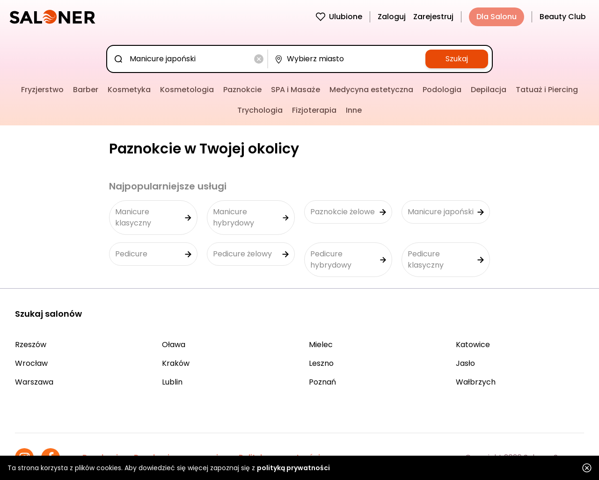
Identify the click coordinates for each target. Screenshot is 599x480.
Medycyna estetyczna (371, 89)
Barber (85, 89)
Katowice (473, 344)
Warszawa (34, 382)
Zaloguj (392, 16)
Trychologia (260, 110)
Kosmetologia (187, 89)
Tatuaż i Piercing (547, 89)
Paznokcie (242, 89)
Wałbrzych (476, 382)
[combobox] (189, 59)
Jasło (465, 363)
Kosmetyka (129, 89)
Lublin (172, 382)
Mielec (321, 344)
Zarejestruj (433, 16)
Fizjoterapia (314, 110)
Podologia (442, 89)
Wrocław (31, 363)
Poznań (322, 382)
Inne (354, 110)
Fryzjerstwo (42, 89)
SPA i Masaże (295, 89)
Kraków (176, 363)
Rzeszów (30, 344)
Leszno (321, 363)
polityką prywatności (293, 468)
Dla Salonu (496, 16)
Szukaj (457, 58)
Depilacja (488, 89)
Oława (173, 344)
